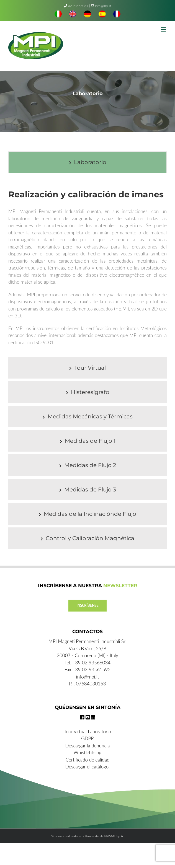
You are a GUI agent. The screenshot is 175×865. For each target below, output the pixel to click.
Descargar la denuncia (87, 746)
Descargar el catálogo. (87, 767)
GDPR (87, 738)
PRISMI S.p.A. (114, 836)
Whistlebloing (87, 752)
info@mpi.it (101, 6)
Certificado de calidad (88, 760)
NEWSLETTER (120, 585)
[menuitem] (58, 15)
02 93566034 (78, 6)
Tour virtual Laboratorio (87, 731)
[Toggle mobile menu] (164, 29)
